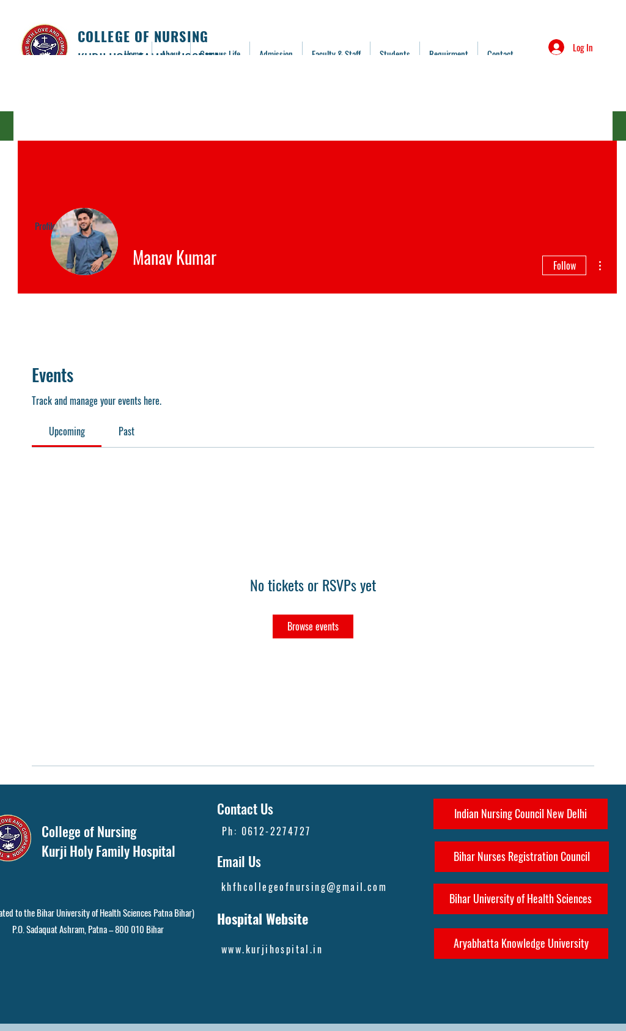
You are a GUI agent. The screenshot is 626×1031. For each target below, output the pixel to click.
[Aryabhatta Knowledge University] (521, 943)
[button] (336, 54)
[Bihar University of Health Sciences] (520, 899)
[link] (67, 431)
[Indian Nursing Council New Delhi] (520, 814)
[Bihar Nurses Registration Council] (522, 856)
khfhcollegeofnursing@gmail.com (304, 886)
